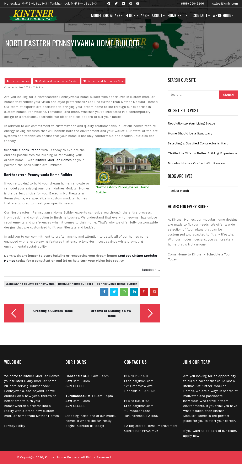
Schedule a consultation (22, 150)
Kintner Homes (20, 81)
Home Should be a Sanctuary (190, 133)
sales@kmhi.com (225, 3)
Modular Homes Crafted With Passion (196, 163)
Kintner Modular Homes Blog (105, 81)
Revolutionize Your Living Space (191, 123)
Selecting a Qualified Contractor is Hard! (198, 143)
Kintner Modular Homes (53, 160)
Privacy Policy (14, 426)
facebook (149, 270)
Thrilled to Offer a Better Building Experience (202, 153)
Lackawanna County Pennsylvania (30, 283)
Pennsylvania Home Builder (117, 283)
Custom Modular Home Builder (58, 81)
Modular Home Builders (75, 283)
